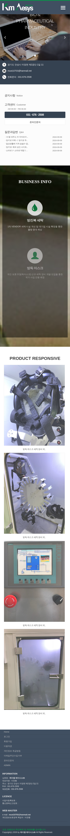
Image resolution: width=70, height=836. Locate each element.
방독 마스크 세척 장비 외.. (34, 449)
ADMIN (7, 765)
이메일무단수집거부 (13, 756)
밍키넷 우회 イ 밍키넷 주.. (16, 140)
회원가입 (8, 741)
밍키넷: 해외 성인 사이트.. (17, 147)
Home (6, 732)
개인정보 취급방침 (12, 751)
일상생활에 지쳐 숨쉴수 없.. (17, 144)
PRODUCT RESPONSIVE (35, 358)
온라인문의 (35, 122)
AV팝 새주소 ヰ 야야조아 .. (17, 137)
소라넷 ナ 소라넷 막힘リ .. (16, 150)
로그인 (7, 736)
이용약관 (8, 746)
